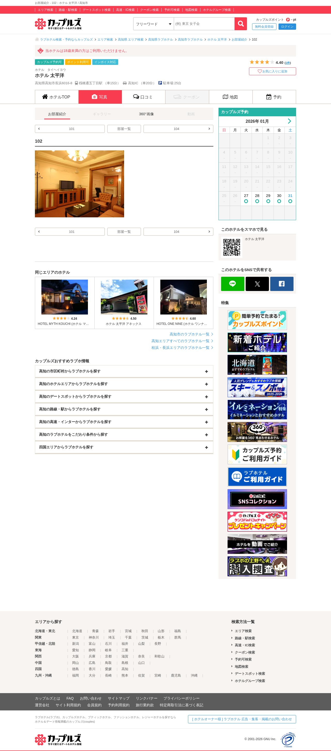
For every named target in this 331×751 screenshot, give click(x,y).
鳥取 (108, 663)
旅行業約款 (145, 705)
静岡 (92, 650)
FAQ (70, 698)
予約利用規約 (119, 705)
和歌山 (159, 656)
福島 (177, 631)
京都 (108, 656)
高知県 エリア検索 (131, 39)
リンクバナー (146, 698)
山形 (161, 631)
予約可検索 (172, 10)
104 (176, 129)
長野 (157, 644)
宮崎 (157, 675)
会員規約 (94, 705)
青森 (95, 631)
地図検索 (191, 10)
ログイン (287, 26)
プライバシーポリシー (181, 698)
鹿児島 (176, 675)
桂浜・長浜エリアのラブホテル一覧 (180, 348)
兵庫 (92, 656)
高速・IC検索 (125, 10)
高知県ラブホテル (160, 39)
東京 (75, 637)
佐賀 (141, 675)
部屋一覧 (124, 129)
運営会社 (42, 705)
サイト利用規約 (68, 705)
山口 (141, 663)
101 (72, 129)
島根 (125, 663)
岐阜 (108, 650)
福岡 (75, 675)
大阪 (75, 656)
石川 (108, 644)
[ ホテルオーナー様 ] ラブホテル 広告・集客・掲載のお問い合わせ (242, 719)
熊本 (125, 675)
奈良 (141, 656)
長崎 (108, 675)
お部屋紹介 (239, 39)
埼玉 (111, 637)
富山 (92, 644)
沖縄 (194, 675)
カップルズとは (47, 698)
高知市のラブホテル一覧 (189, 334)
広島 (92, 663)
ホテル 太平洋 (217, 39)
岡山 (75, 663)
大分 (92, 675)
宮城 (128, 631)
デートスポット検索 (97, 10)
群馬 (177, 637)
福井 (125, 644)
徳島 (75, 669)
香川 (92, 669)
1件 (287, 62)
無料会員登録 (264, 26)
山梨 (141, 644)
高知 (125, 669)
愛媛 (108, 669)
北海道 (77, 631)
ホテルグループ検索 (217, 10)
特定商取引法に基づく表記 (181, 705)
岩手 (111, 631)
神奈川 (94, 637)
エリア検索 (45, 10)
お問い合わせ (91, 698)
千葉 (128, 637)
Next (288, 121)
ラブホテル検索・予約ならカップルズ (66, 39)
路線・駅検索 (68, 10)
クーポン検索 (149, 10)
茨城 (144, 637)
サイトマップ (119, 698)
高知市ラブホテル (190, 39)
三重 (125, 650)
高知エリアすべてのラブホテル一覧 (180, 341)
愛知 (75, 650)
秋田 (144, 631)
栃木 (161, 637)
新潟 (75, 644)
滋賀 (125, 656)
